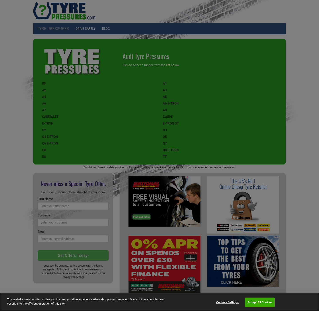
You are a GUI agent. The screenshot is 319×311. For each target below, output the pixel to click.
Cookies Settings (227, 302)
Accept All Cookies (259, 302)
